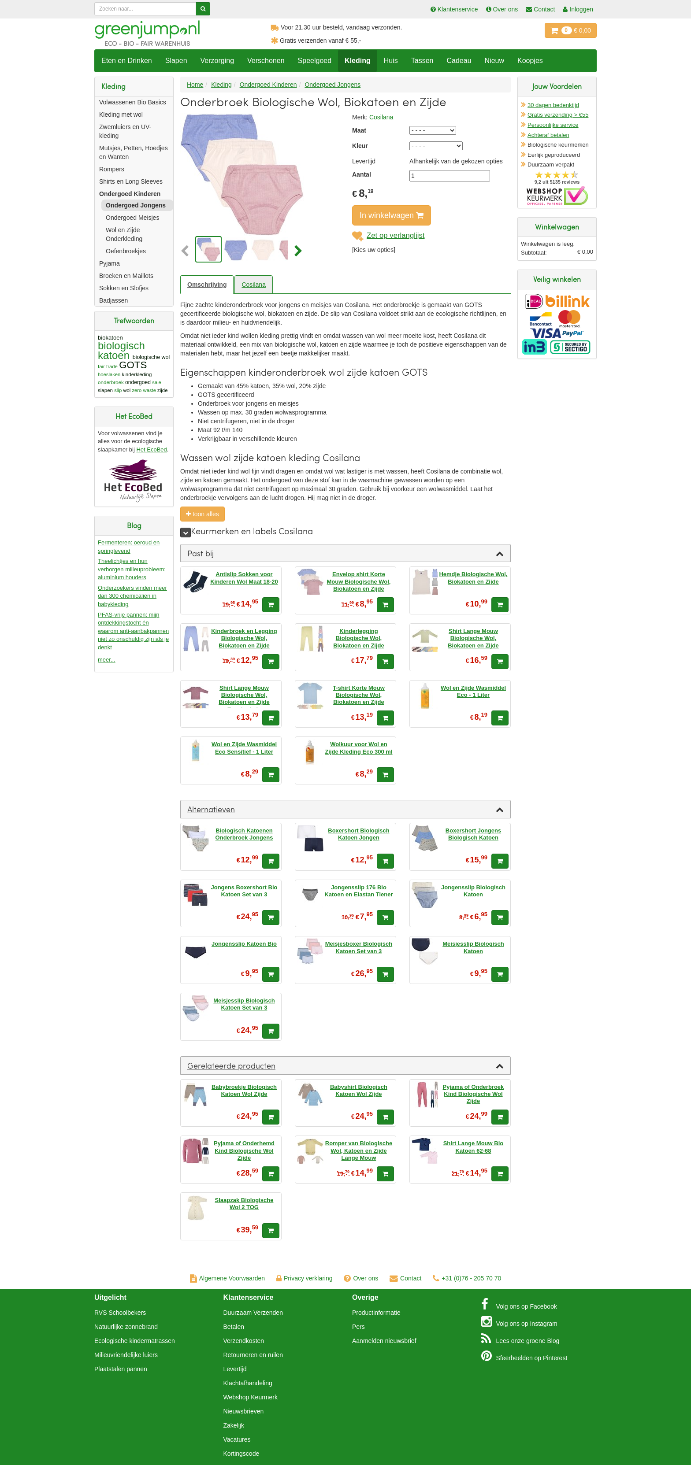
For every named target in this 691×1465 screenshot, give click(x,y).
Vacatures (237, 1439)
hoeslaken (109, 374)
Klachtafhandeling (247, 1383)
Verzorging (217, 60)
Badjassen (113, 300)
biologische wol (151, 357)
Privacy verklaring (304, 1278)
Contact (405, 1278)
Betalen (233, 1326)
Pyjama (109, 263)
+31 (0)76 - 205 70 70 (467, 1278)
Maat (359, 130)
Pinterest (524, 1356)
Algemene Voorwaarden (227, 1278)
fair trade (108, 366)
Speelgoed (315, 60)
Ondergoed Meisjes (132, 217)
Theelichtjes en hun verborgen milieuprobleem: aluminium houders (132, 569)
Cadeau (458, 60)
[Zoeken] (203, 8)
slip (118, 390)
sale (156, 382)
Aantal (361, 174)
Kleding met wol (121, 114)
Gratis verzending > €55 (558, 114)
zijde (162, 390)
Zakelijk (233, 1425)
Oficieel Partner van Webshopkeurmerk (557, 195)
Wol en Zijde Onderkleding (124, 234)
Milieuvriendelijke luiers (126, 1354)
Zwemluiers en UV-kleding (125, 131)
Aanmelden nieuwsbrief (384, 1340)
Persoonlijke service (553, 125)
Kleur (360, 145)
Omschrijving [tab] (207, 284)
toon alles (202, 514)
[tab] (345, 553)
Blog (520, 1338)
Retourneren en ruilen (253, 1354)
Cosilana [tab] (253, 284)
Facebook (519, 1304)
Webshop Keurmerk (250, 1397)
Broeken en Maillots (126, 275)
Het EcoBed (151, 449)
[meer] (185, 532)
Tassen (422, 60)
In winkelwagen (392, 215)
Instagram (519, 1321)
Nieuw (494, 60)
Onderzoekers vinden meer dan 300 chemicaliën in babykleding (132, 596)
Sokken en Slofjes (124, 288)
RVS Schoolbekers (120, 1312)
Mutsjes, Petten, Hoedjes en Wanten (133, 152)
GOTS (133, 364)
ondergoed (138, 382)
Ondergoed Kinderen (129, 193)
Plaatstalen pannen (120, 1369)
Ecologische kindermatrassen (134, 1340)
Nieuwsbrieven (243, 1411)
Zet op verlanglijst (388, 235)
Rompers (111, 169)
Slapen (176, 60)
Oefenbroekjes (126, 251)
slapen (105, 390)
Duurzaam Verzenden (253, 1312)
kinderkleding (137, 374)
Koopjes (530, 60)
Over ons (361, 1278)
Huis (391, 60)
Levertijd (235, 1369)
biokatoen (110, 337)
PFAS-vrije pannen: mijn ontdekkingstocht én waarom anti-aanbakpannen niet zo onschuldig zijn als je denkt (133, 631)
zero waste (144, 390)
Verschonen (266, 60)
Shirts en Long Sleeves (131, 181)
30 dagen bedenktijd (553, 105)
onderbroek (111, 382)
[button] (186, 251)
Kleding (358, 60)
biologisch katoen (121, 350)
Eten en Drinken (126, 60)
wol (126, 390)
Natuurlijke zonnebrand (126, 1326)
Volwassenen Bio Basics (132, 102)
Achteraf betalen (548, 135)
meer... (106, 659)
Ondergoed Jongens (136, 205)
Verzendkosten (243, 1340)
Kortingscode (241, 1453)
